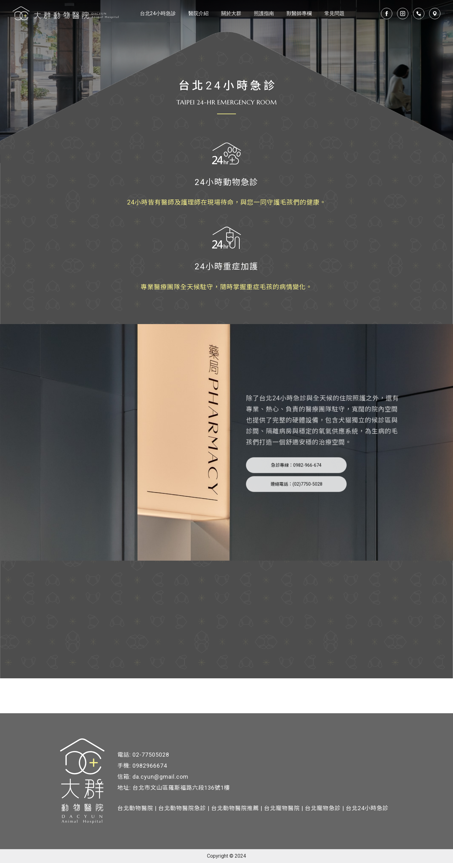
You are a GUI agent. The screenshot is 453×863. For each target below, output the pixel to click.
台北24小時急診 (158, 13)
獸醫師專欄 (299, 13)
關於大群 (231, 13)
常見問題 (334, 13)
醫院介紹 (198, 13)
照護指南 (264, 13)
